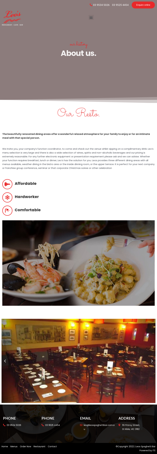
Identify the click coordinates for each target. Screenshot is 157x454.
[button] (143, 5)
